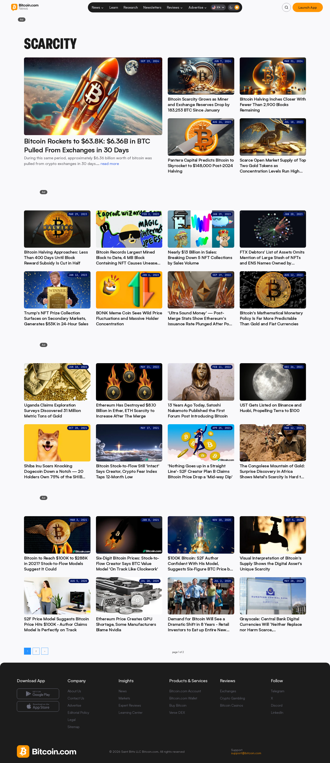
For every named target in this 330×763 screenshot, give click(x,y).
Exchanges (228, 691)
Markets (124, 698)
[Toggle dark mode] (234, 7)
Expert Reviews (129, 705)
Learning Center (130, 712)
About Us (74, 691)
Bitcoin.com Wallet (183, 698)
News (98, 7)
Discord (276, 705)
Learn (113, 7)
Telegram (277, 691)
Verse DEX (177, 712)
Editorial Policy (78, 712)
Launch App (307, 7)
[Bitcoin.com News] (24, 7)
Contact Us (76, 698)
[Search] (286, 7)
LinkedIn (277, 712)
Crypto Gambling (232, 698)
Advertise (198, 7)
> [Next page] (44, 651)
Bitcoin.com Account (185, 691)
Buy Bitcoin (177, 705)
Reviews (175, 7)
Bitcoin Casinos (231, 705)
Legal (72, 720)
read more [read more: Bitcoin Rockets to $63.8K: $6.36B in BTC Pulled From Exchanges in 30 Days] (110, 163)
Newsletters (152, 7)
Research (131, 7)
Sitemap (74, 727)
